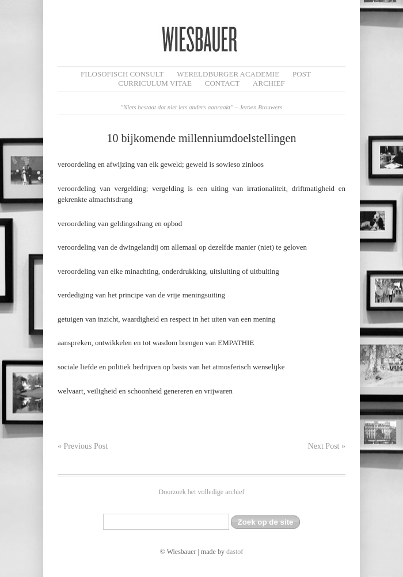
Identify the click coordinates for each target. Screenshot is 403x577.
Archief (269, 83)
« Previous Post (83, 446)
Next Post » (326, 446)
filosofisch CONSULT (122, 74)
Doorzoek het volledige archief (202, 492)
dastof (234, 552)
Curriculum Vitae (155, 83)
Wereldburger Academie (228, 74)
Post (301, 74)
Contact (222, 83)
